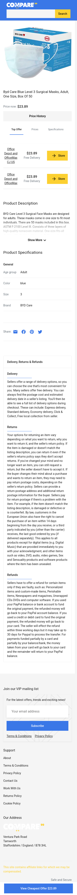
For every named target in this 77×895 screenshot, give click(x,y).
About (7, 758)
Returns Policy (12, 796)
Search (62, 13)
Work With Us (11, 788)
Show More (37, 240)
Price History (37, 116)
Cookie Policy (12, 803)
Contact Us (10, 780)
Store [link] (58, 155)
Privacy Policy (12, 773)
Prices (34, 129)
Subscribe (37, 725)
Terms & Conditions (15, 765)
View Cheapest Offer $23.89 (39, 888)
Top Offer (16, 129)
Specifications (55, 129)
